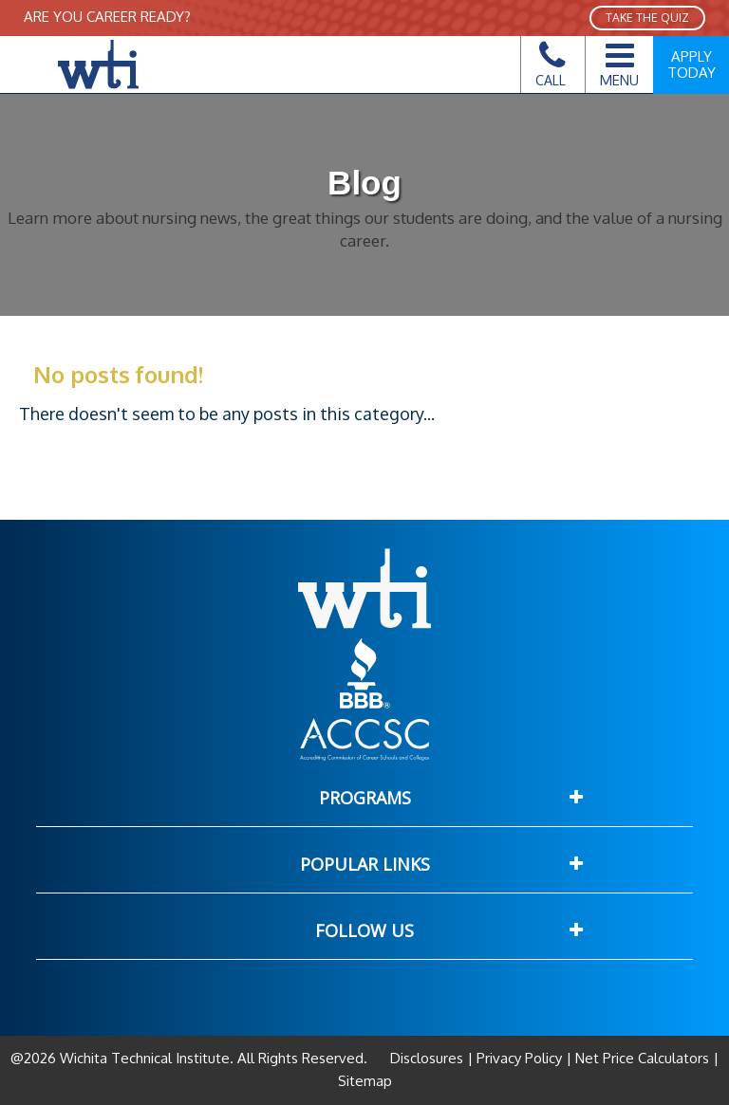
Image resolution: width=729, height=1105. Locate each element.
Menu (619, 61)
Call (550, 69)
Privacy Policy (519, 1058)
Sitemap (365, 1081)
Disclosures (428, 1058)
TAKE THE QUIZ (647, 17)
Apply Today (691, 64)
